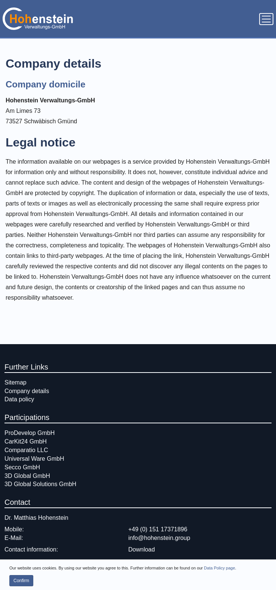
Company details (26, 391)
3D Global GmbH (27, 476)
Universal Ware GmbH (34, 458)
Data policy (19, 399)
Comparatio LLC (26, 450)
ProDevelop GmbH (29, 433)
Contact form (21, 564)
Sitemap (15, 382)
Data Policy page (219, 574)
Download (141, 549)
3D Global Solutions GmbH (40, 484)
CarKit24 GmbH (25, 441)
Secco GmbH (22, 467)
